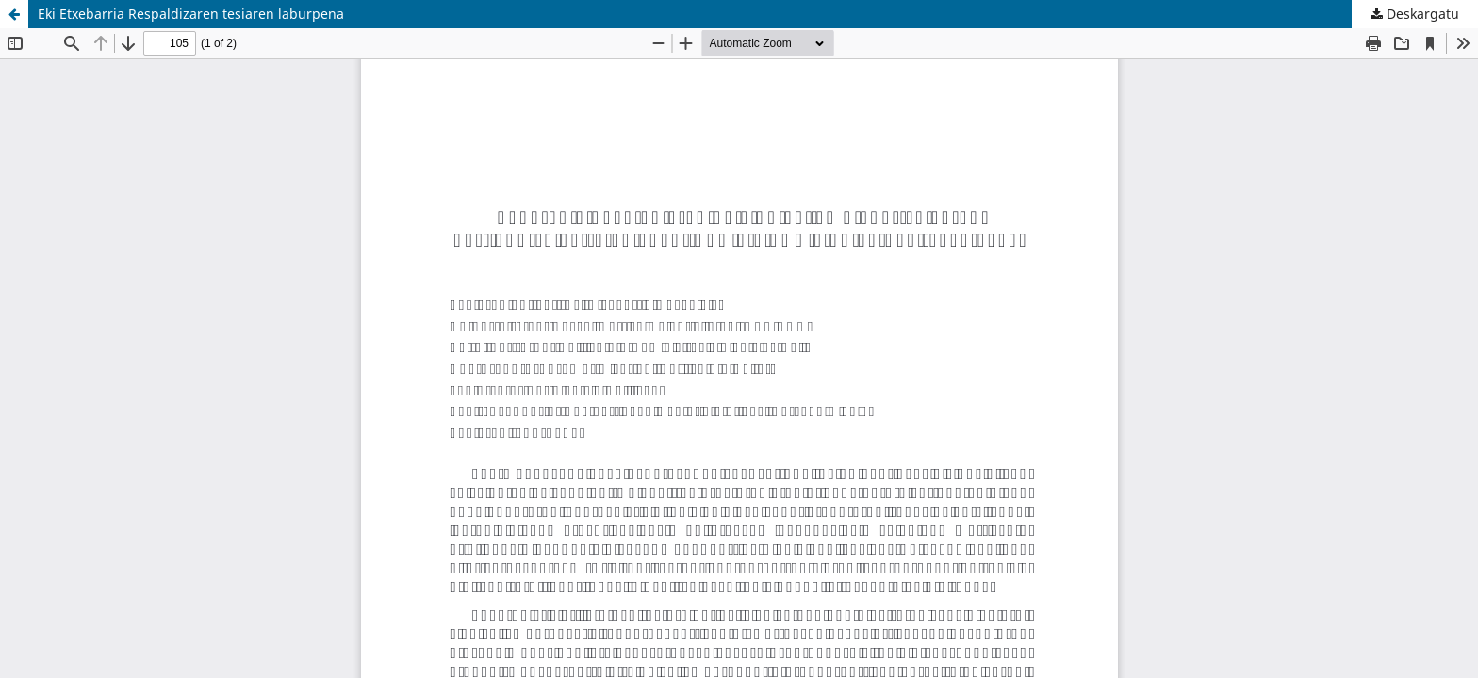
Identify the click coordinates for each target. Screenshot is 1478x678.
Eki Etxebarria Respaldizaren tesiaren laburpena (191, 14)
